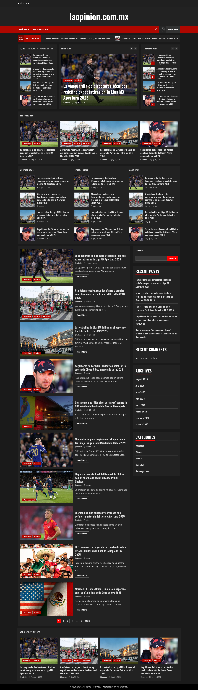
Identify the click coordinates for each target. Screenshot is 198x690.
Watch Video (168, 29)
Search (139, 250)
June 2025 (140, 392)
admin (67, 103)
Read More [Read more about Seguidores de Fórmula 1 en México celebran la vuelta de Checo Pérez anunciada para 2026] (83, 387)
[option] (99, 80)
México (78, 80)
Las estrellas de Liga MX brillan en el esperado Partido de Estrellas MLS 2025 (149, 86)
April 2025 (140, 405)
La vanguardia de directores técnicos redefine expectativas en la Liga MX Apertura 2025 (77, 38)
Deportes (68, 80)
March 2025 (141, 411)
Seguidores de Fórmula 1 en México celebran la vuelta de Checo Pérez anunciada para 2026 (149, 100)
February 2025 (142, 418)
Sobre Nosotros (40, 29)
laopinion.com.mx (99, 16)
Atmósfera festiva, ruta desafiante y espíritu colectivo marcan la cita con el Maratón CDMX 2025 (149, 73)
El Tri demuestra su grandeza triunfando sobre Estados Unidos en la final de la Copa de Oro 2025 (46, 561)
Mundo (37, 463)
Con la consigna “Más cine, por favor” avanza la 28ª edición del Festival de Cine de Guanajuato (46, 413)
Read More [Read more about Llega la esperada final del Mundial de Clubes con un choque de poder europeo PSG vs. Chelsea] (83, 499)
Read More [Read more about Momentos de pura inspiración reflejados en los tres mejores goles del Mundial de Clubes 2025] (83, 460)
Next (87, 621)
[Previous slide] (131, 48)
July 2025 (140, 385)
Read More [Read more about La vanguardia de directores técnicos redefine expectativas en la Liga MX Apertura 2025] (83, 277)
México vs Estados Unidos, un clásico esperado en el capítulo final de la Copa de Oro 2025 (46, 599)
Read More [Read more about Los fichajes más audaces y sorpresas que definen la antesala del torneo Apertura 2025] (83, 534)
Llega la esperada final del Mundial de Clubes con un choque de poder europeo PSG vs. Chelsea (46, 486)
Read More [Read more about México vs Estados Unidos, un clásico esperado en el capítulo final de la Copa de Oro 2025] (83, 610)
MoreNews (108, 686)
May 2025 (140, 398)
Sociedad (86, 143)
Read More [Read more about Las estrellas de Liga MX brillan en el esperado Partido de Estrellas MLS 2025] (83, 352)
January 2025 (142, 424)
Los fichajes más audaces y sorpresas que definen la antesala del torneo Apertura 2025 (46, 523)
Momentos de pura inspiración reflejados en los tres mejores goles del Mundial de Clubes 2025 (46, 450)
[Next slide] (135, 48)
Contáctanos (23, 29)
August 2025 (142, 379)
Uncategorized (29, 500)
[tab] (28, 49)
